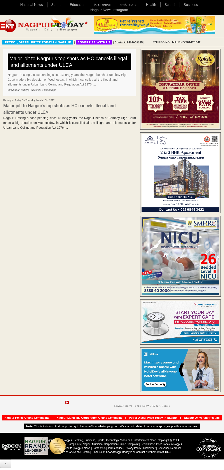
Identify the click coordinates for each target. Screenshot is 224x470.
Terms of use (115, 448)
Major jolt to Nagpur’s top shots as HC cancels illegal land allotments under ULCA (68, 62)
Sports (56, 5)
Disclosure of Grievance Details (71, 452)
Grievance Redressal (170, 448)
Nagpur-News (82, 448)
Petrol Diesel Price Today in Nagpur (153, 417)
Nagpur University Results (202, 417)
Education (77, 5)
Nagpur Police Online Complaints (26, 417)
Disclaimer (149, 448)
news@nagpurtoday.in (119, 452)
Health (151, 5)
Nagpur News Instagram (109, 10)
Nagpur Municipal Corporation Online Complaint (89, 417)
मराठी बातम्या (128, 5)
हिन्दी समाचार (103, 5)
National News (31, 5)
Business (191, 5)
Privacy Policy (133, 448)
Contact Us (99, 448)
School (169, 5)
